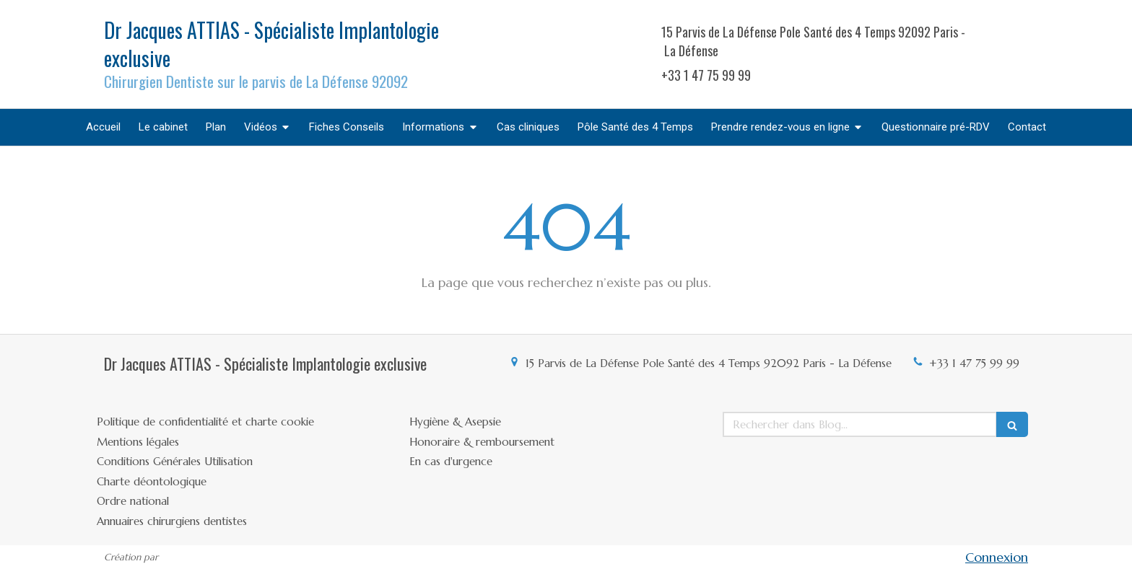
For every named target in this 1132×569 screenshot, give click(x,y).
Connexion (996, 557)
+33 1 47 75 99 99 (974, 363)
